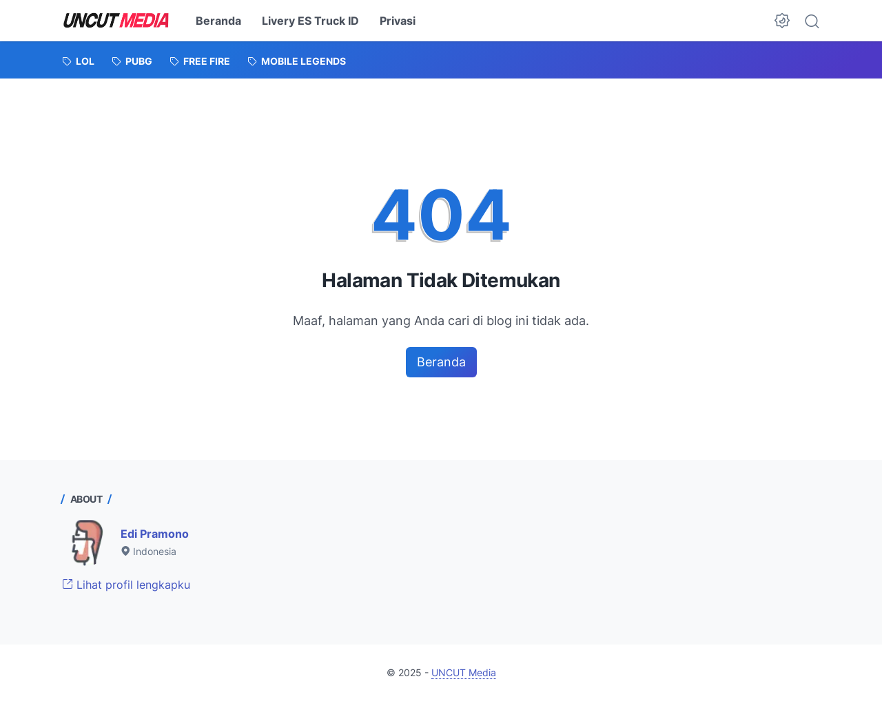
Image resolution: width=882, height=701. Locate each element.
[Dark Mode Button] (782, 20)
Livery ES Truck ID (310, 21)
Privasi (398, 21)
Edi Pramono (155, 534)
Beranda (218, 21)
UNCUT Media (463, 672)
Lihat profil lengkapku (126, 585)
